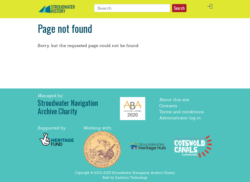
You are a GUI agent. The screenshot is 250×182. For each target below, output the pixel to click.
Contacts (168, 105)
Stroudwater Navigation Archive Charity (68, 107)
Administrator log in (180, 117)
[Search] (132, 8)
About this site (174, 99)
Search (179, 8)
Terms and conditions (181, 111)
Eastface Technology (131, 177)
